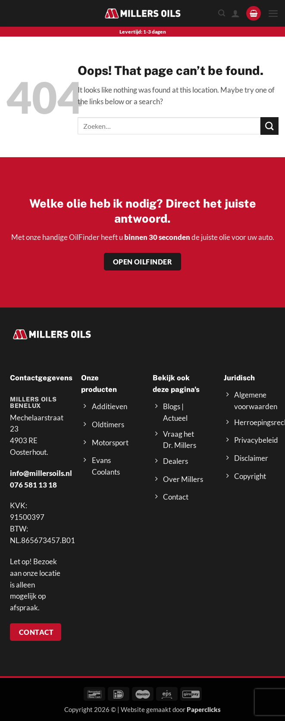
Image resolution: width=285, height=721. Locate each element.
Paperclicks (204, 709)
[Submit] (269, 126)
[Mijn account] (235, 13)
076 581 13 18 (33, 484)
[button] (253, 13)
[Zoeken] (221, 13)
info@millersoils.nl (41, 473)
